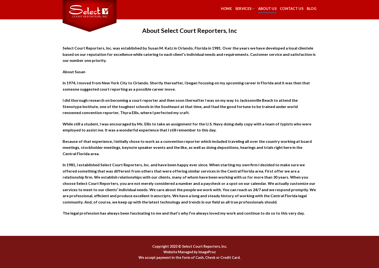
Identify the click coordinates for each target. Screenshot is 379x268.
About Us (267, 9)
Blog (311, 9)
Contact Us (291, 9)
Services (245, 8)
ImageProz (207, 252)
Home (226, 9)
